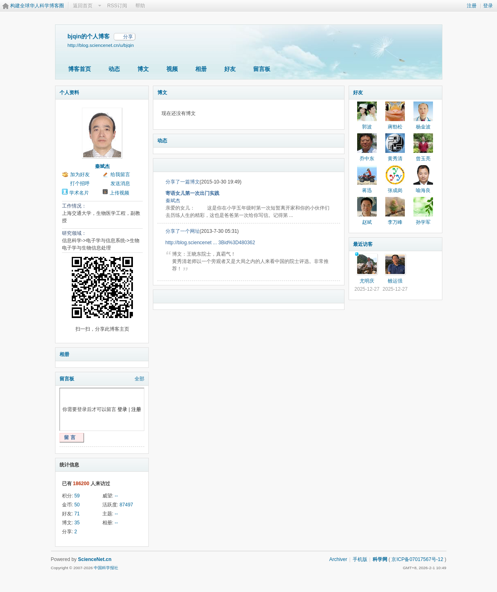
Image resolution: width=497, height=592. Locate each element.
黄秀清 (395, 158)
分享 (128, 37)
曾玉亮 (423, 158)
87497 (126, 505)
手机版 (360, 559)
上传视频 (119, 193)
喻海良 (423, 190)
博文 (143, 69)
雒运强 (395, 281)
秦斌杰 (102, 166)
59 (77, 496)
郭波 (367, 127)
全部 (139, 379)
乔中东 (367, 158)
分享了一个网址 (183, 231)
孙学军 (423, 222)
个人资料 (69, 92)
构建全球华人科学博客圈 (37, 6)
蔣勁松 (395, 127)
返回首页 (83, 6)
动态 (114, 69)
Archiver (338, 559)
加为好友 (80, 174)
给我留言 (120, 174)
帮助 (140, 6)
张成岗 (395, 190)
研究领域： (74, 233)
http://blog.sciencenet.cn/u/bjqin (101, 45)
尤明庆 (367, 281)
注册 (472, 6)
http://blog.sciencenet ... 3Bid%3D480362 (210, 242)
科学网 (380, 559)
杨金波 (423, 127)
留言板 (261, 69)
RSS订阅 (117, 6)
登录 (488, 6)
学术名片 (79, 193)
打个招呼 (80, 183)
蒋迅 (367, 190)
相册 (201, 69)
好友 (230, 69)
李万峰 (395, 222)
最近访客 (363, 244)
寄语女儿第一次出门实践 (192, 193)
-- (116, 496)
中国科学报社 (106, 567)
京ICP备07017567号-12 (417, 559)
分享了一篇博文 (183, 182)
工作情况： (74, 206)
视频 (172, 69)
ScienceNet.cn (94, 559)
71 (77, 514)
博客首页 (79, 69)
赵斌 (367, 222)
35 (77, 523)
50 (77, 505)
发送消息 (120, 183)
